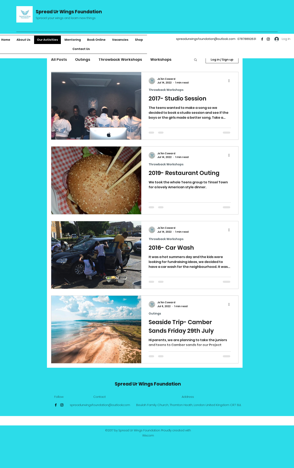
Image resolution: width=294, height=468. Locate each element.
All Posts (59, 59)
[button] (195, 60)
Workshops (161, 59)
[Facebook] (262, 39)
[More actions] (230, 80)
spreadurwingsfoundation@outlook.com (205, 39)
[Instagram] (268, 39)
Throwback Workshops (120, 59)
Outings (82, 59)
